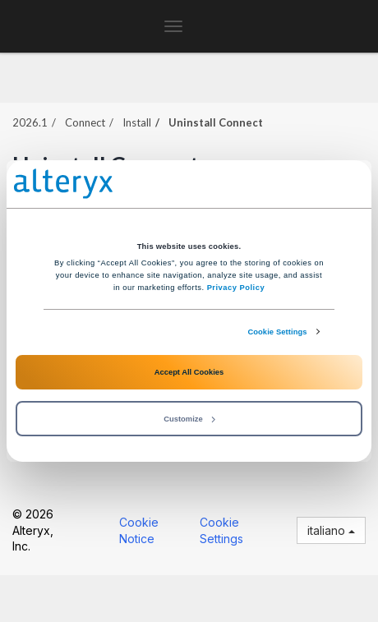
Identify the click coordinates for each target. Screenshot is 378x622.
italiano (331, 530)
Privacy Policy (236, 287)
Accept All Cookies (189, 372)
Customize (189, 419)
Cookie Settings (277, 332)
